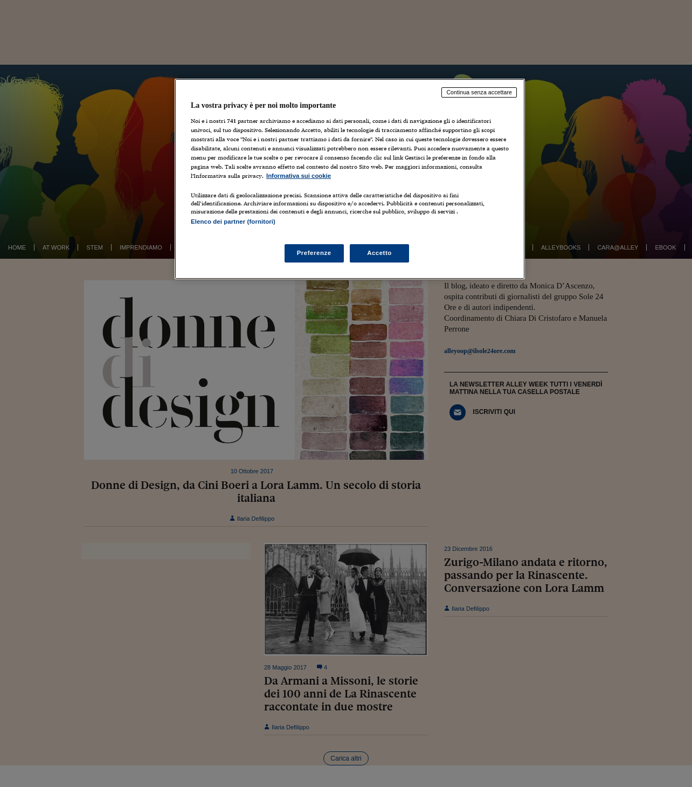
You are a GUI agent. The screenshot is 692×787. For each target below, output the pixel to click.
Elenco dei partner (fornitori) (233, 221)
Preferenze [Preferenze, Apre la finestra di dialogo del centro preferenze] (314, 253)
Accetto (379, 253)
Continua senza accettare (479, 92)
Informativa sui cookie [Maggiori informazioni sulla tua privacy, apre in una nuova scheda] (298, 175)
